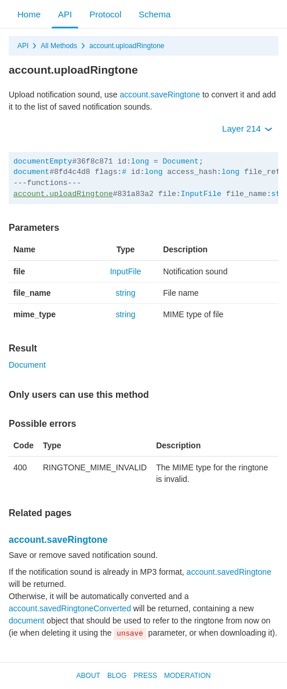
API (65, 14)
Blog (116, 676)
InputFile (201, 194)
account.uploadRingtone (126, 46)
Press (145, 676)
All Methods (59, 46)
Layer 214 (247, 128)
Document (180, 161)
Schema (154, 14)
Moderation (187, 676)
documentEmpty (42, 161)
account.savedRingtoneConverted (70, 608)
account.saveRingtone (159, 94)
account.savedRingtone (229, 571)
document (31, 172)
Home (29, 14)
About (88, 676)
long (140, 161)
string (125, 293)
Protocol (105, 14)
